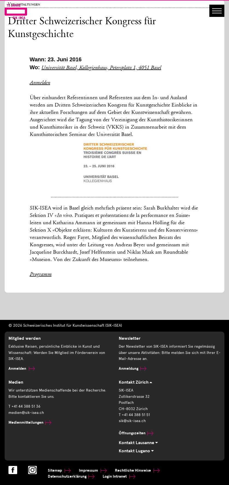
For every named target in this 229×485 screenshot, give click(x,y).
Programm (41, 274)
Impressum (93, 470)
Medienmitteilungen (29, 422)
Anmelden (40, 83)
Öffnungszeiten (136, 433)
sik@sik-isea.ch (132, 421)
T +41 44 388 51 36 (24, 406)
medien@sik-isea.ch (26, 412)
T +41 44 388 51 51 (134, 415)
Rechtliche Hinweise (137, 470)
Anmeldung (132, 368)
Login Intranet (119, 476)
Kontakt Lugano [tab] (136, 451)
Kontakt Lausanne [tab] (138, 442)
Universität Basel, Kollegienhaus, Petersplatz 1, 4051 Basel (101, 68)
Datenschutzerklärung (71, 476)
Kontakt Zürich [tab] (135, 382)
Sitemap (59, 470)
